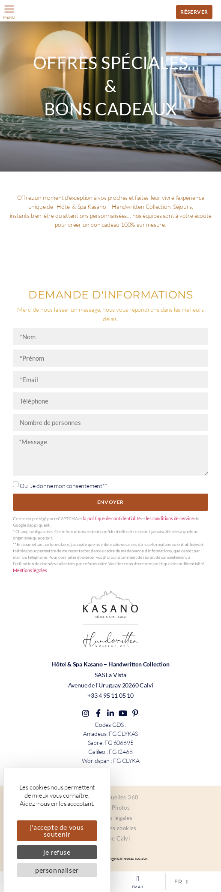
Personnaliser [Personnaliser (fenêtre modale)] (57, 870)
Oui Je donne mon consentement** (64, 485)
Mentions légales (30, 570)
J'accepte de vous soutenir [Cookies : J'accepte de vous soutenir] (57, 830)
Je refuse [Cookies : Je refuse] (56, 852)
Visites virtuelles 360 (111, 797)
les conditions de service (170, 518)
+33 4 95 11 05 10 (110, 695)
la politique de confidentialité (112, 518)
